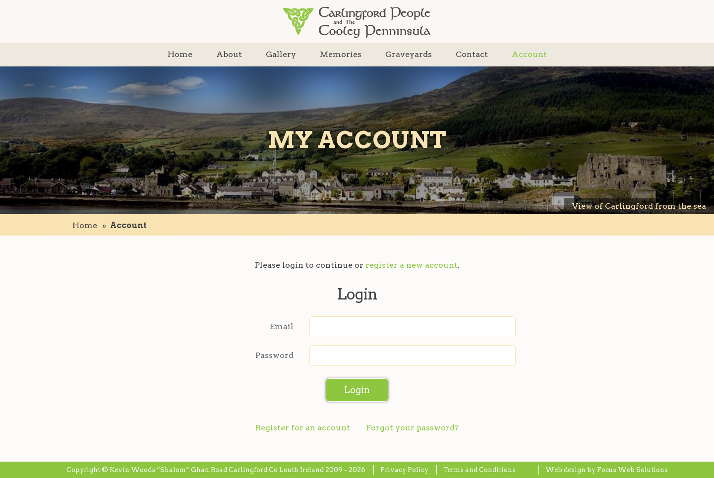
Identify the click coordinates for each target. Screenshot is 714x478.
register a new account (411, 265)
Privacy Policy (404, 470)
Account (529, 54)
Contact (472, 54)
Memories (340, 54)
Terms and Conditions (479, 470)
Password (274, 355)
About (229, 54)
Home (180, 54)
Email (282, 326)
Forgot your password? (412, 427)
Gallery (281, 54)
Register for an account (302, 427)
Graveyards (408, 54)
